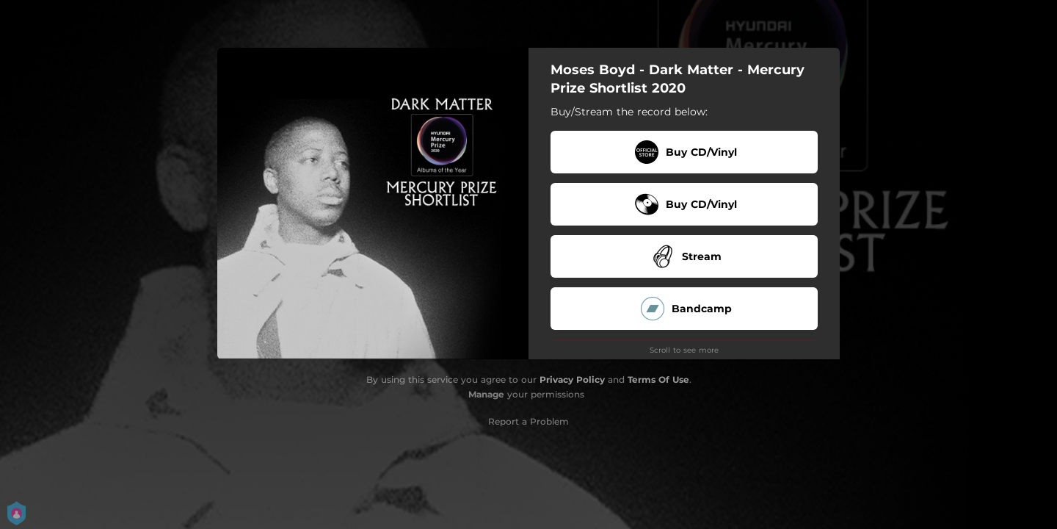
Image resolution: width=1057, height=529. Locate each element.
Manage (486, 394)
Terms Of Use (658, 379)
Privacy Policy (572, 379)
